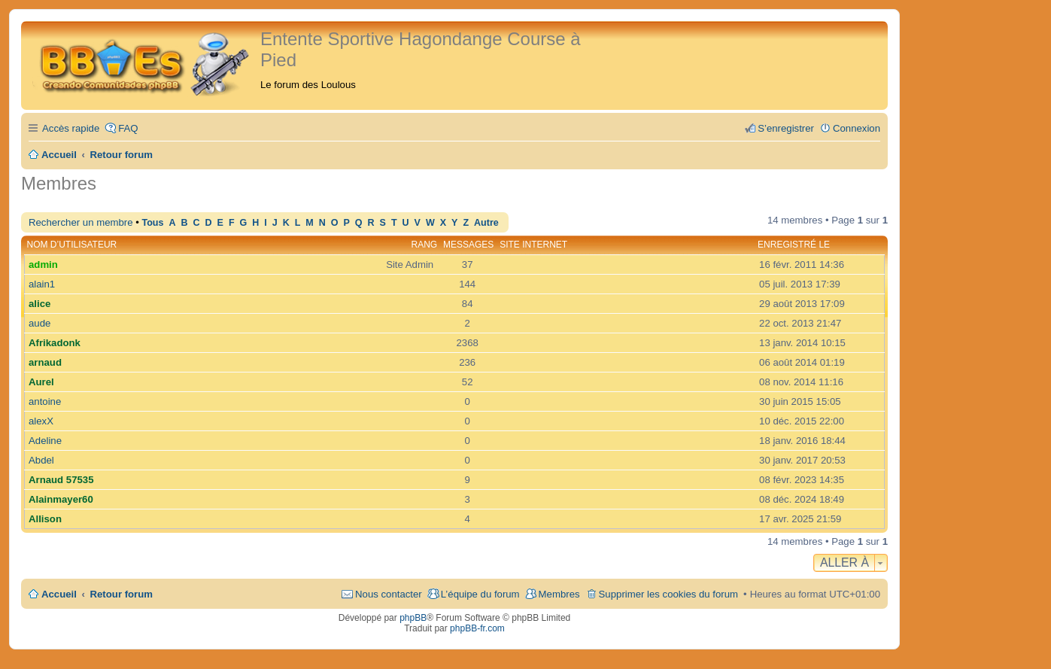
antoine (45, 401)
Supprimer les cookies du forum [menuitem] (668, 594)
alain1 (42, 284)
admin (43, 264)
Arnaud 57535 (61, 479)
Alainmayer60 (61, 499)
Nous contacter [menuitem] (388, 594)
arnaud (45, 362)
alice (39, 303)
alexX (41, 421)
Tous (152, 222)
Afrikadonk (54, 342)
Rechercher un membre (81, 222)
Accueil (59, 594)
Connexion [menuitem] (856, 128)
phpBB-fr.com (477, 628)
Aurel (41, 382)
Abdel (41, 460)
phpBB (413, 618)
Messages (468, 244)
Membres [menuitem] (559, 594)
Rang (425, 244)
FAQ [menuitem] (128, 128)
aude (39, 323)
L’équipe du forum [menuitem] (480, 594)
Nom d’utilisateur (72, 244)
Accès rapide (70, 128)
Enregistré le (794, 244)
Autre (486, 222)
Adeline (45, 440)
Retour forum (121, 594)
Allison (45, 519)
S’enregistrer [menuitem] (786, 128)
